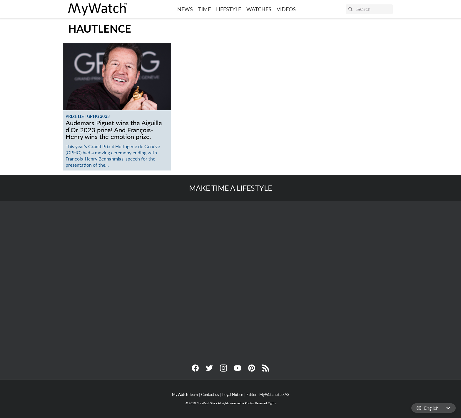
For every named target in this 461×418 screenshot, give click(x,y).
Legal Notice (232, 394)
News (185, 9)
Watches (258, 9)
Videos (286, 9)
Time (204, 9)
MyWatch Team (185, 394)
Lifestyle (228, 9)
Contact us (210, 394)
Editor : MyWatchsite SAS (267, 394)
